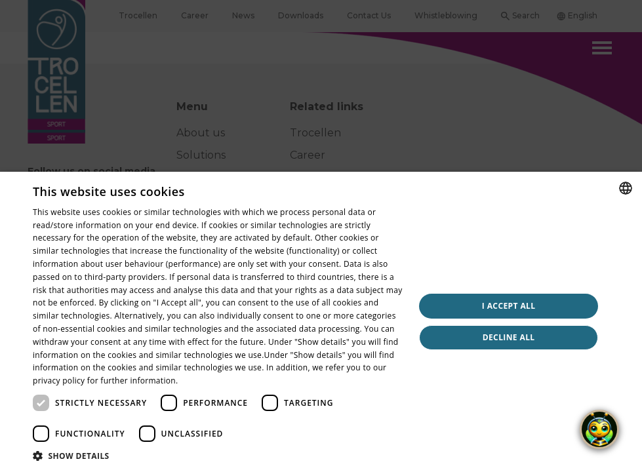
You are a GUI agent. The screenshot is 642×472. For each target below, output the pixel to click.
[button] (218, 455)
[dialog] (321, 236)
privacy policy (59, 380)
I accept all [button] (509, 305)
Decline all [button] (509, 337)
